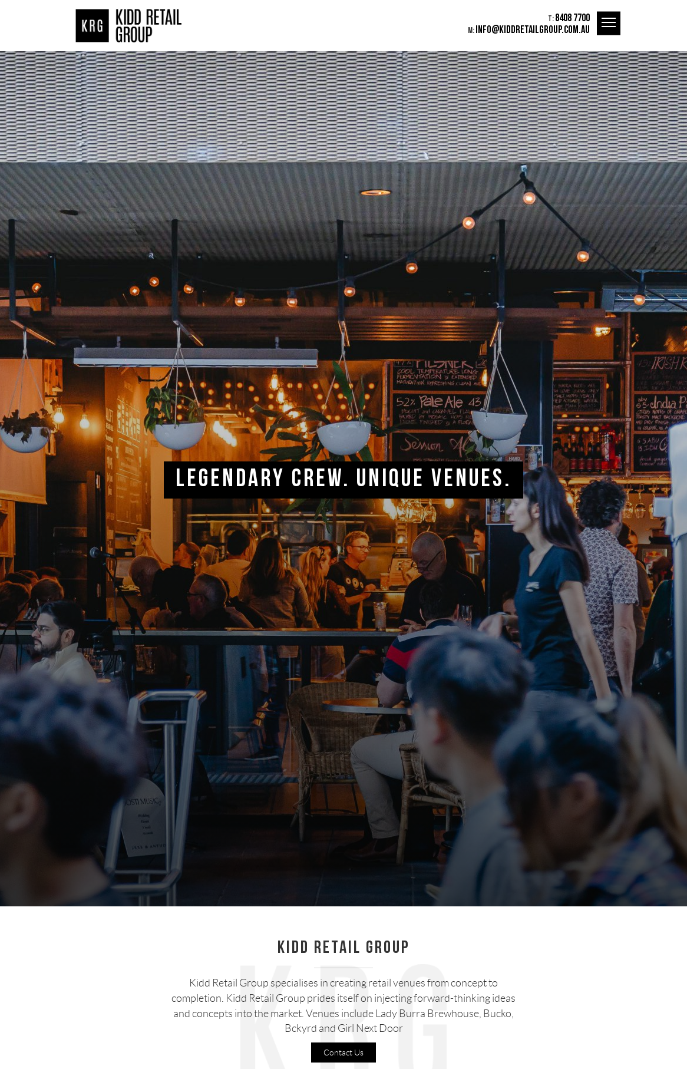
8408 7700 (572, 18)
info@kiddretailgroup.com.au (532, 29)
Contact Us (343, 1052)
